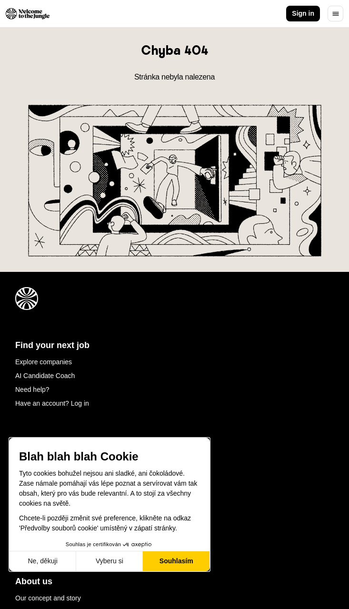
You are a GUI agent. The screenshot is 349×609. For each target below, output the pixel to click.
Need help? (32, 389)
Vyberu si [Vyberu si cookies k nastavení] (109, 561)
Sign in (303, 13)
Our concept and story (48, 598)
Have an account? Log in (52, 403)
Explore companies (43, 362)
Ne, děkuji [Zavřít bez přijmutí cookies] (42, 561)
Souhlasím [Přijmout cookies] (176, 561)
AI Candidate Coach (45, 375)
